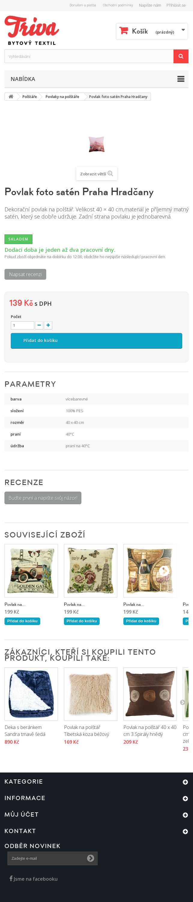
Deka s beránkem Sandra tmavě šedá (25, 730)
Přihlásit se (176, 5)
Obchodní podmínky (118, 5)
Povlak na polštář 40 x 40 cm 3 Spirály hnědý (149, 730)
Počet (16, 316)
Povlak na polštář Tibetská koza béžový (86, 730)
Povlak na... (15, 604)
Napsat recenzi (25, 274)
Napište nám (150, 5)
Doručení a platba (83, 5)
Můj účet (22, 815)
